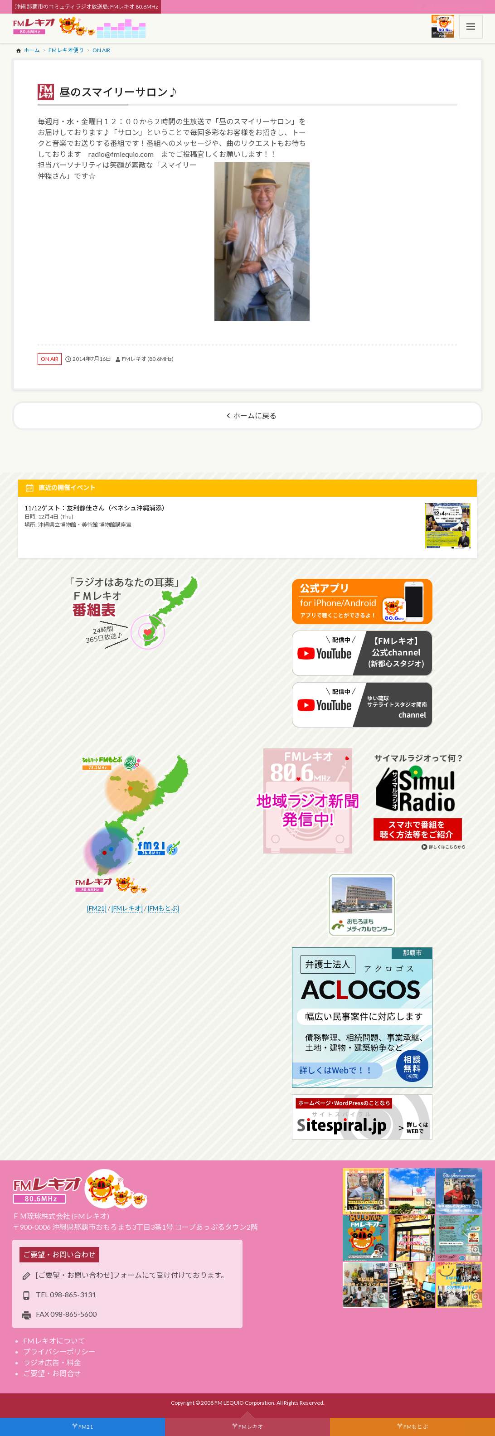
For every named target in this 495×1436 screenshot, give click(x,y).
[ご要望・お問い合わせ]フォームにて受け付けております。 (132, 1275)
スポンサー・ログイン (454, 6)
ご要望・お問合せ (52, 1373)
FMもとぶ (415, 1426)
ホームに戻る (255, 415)
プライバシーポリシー (59, 1351)
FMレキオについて (54, 1340)
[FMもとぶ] (163, 908)
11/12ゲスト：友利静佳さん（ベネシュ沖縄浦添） (96, 508)
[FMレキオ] (127, 908)
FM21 (85, 1426)
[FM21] (97, 908)
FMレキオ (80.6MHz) (148, 358)
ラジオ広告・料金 (52, 1362)
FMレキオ (250, 1426)
